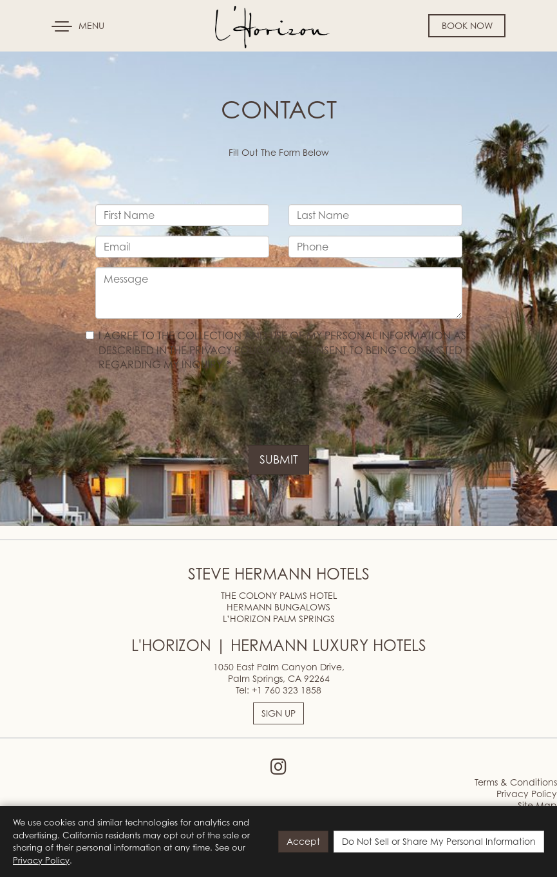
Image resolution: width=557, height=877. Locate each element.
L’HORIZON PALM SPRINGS (279, 618)
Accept (303, 841)
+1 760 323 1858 (286, 689)
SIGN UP (278, 713)
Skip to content (47, 59)
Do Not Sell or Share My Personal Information (439, 841)
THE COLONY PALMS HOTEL (279, 595)
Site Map (537, 805)
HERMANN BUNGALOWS (278, 606)
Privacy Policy (526, 793)
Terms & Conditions (516, 782)
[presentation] (193, 410)
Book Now (467, 25)
